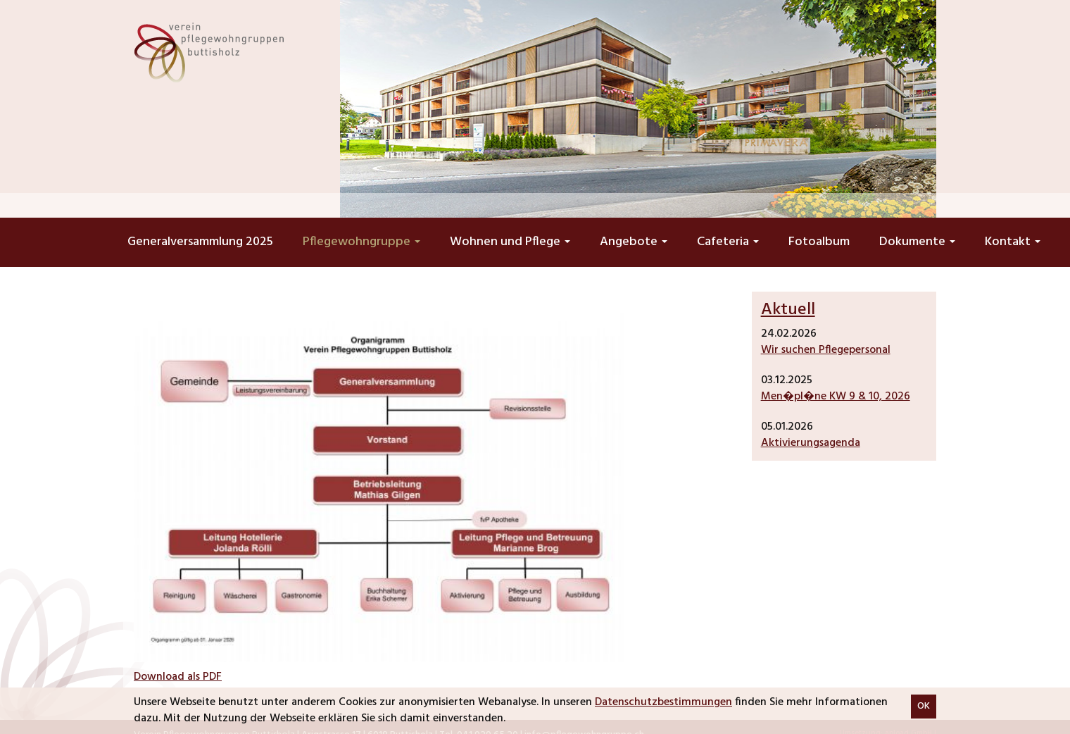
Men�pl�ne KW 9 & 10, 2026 (835, 396)
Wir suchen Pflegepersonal (825, 350)
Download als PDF (178, 677)
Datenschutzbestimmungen (663, 702)
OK (923, 706)
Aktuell (788, 310)
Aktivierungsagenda (810, 443)
